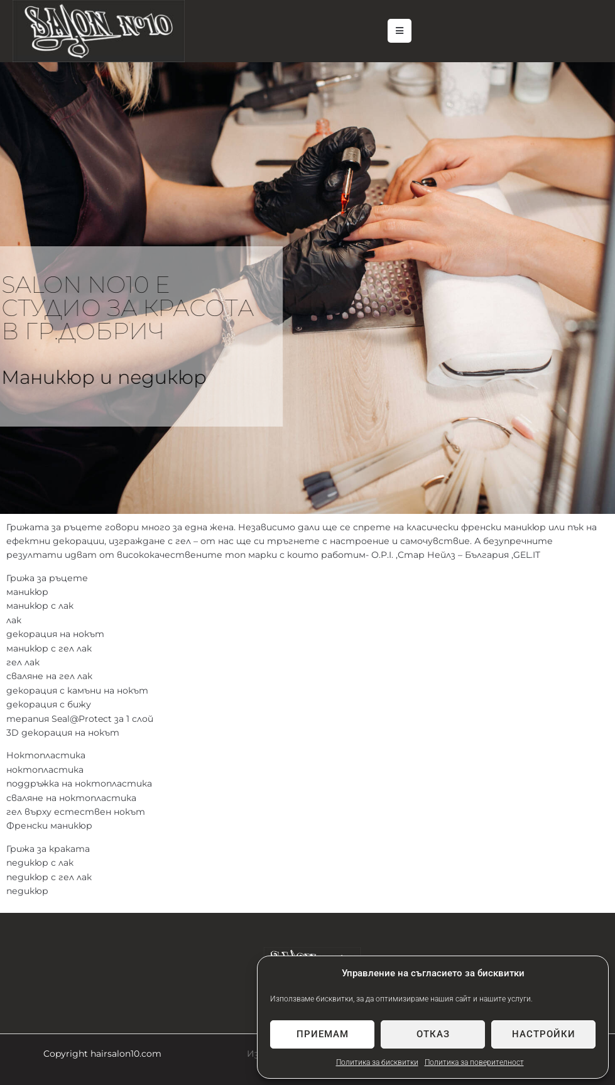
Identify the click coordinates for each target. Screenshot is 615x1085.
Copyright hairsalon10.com (102, 1053)
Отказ (433, 1034)
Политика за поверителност (474, 1062)
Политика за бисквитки (377, 1062)
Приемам (323, 1034)
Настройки (543, 1034)
